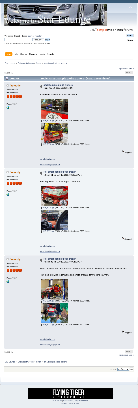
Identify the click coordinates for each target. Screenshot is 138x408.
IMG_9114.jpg (48, 120)
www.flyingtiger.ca (47, 159)
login (30, 36)
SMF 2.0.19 (57, 401)
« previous (123, 69)
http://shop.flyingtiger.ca (50, 164)
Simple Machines (81, 401)
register (38, 36)
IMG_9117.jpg (48, 324)
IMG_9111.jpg (48, 231)
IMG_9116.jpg (48, 144)
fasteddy (15, 85)
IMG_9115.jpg (48, 207)
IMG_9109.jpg (48, 301)
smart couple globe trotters (58, 85)
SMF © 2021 (68, 401)
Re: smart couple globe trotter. (60, 172)
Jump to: (113, 369)
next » (131, 69)
